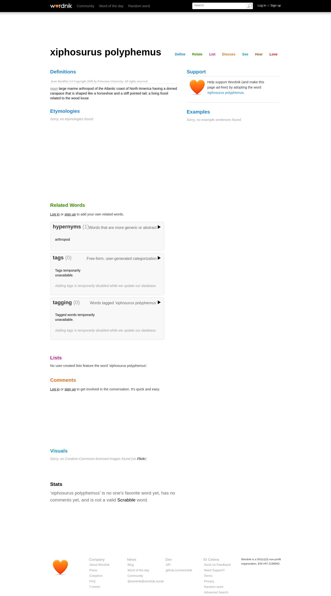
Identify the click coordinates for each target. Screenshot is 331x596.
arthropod (62, 239)
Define (180, 54)
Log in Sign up (269, 5)
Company (97, 559)
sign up (70, 214)
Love (273, 54)
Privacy (209, 581)
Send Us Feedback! (217, 564)
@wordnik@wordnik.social (146, 581)
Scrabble (126, 499)
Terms (208, 576)
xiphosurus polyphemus (225, 93)
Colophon (96, 576)
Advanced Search (216, 592)
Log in (55, 214)
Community (85, 6)
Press (93, 570)
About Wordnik (99, 564)
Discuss (228, 54)
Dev (168, 559)
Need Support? (214, 570)
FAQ (92, 581)
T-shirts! (94, 587)
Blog (131, 564)
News (131, 559)
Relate (197, 54)
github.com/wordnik (179, 570)
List (212, 54)
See (245, 54)
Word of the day (111, 6)
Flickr (141, 459)
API (168, 564)
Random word (139, 6)
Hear (259, 54)
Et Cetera (211, 559)
